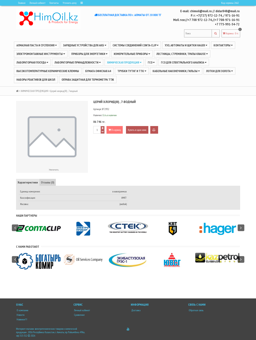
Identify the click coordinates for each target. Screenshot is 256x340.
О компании (22, 310)
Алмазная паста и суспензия (36, 45)
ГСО (151, 62)
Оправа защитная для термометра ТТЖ (88, 79)
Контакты (54, 3)
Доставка (136, 310)
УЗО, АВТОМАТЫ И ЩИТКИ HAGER (186, 45)
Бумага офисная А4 (98, 71)
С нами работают (27, 246)
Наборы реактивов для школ (35, 79)
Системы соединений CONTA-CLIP (135, 45)
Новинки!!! (21, 319)
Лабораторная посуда (32, 62)
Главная (21, 3)
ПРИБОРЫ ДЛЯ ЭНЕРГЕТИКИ (89, 53)
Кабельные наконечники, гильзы (176, 71)
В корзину (114, 130)
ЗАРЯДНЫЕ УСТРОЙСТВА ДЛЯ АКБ (84, 45)
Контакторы (223, 45)
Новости (20, 315)
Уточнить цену (69, 3)
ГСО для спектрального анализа (183, 62)
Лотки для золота (219, 71)
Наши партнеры (26, 215)
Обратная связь (195, 310)
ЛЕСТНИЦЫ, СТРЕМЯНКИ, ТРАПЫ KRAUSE (182, 53)
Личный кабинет (37, 3)
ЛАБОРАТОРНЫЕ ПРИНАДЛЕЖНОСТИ (77, 62)
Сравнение (79, 315)
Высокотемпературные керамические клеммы (47, 71)
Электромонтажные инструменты (40, 53)
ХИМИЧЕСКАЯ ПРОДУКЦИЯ (124, 62)
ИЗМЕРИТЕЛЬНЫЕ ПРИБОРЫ (132, 53)
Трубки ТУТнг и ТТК (131, 71)
